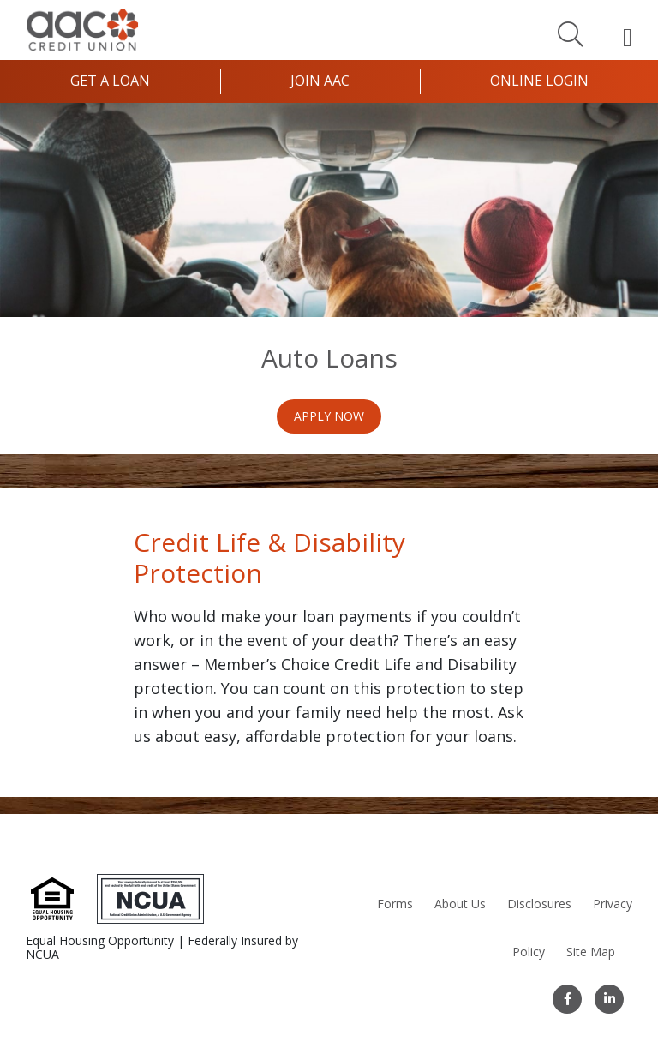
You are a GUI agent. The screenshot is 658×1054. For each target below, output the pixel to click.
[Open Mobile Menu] (627, 37)
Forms (395, 903)
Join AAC (320, 80)
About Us (460, 903)
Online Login (539, 80)
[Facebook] (567, 999)
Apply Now (329, 416)
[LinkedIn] (609, 999)
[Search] (570, 33)
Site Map (590, 951)
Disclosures (539, 903)
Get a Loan (110, 80)
